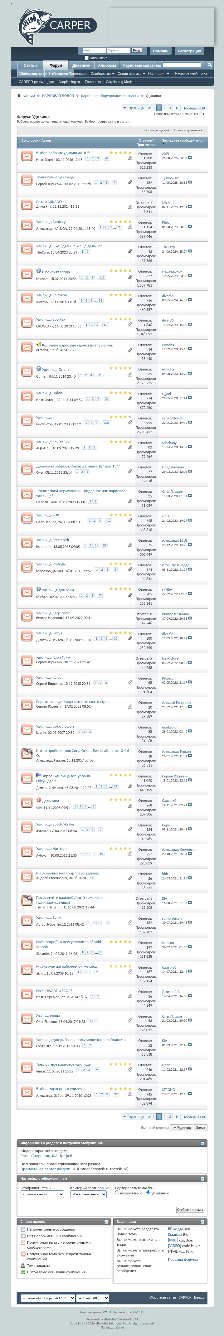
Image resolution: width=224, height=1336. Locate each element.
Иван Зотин (45, 159)
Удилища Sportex (50, 319)
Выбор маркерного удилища (60, 1088)
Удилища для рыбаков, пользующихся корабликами (81, 1039)
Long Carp (43, 1046)
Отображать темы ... (38, 1187)
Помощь (160, 51)
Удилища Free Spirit (52, 539)
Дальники (50, 800)
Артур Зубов (46, 924)
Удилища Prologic (51, 564)
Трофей (66, 1155)
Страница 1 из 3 (141, 107)
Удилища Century (51, 221)
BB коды (175, 1229)
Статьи (30, 65)
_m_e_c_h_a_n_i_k (51, 907)
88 (150, 731)
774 (149, 398)
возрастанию (129, 1192)
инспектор (44, 424)
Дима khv (43, 206)
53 (150, 1021)
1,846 (148, 325)
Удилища (44, 417)
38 (119, 227)
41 (107, 158)
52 (150, 1045)
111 (102, 277)
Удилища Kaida (48, 677)
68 (150, 682)
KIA (55, 1155)
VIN (39, 808)
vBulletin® (111, 1319)
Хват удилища (48, 1015)
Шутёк (41, 732)
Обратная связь (162, 1297)
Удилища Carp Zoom (53, 613)
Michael (42, 278)
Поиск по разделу (187, 130)
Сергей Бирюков (49, 683)
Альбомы (107, 65)
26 (107, 398)
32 (116, 1094)
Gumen (41, 376)
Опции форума (129, 73)
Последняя (194, 108)
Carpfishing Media (120, 82)
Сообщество (101, 73)
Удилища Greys (49, 633)
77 (150, 472)
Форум (56, 65)
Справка (60, 73)
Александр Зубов (49, 1095)
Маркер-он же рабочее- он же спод (66, 966)
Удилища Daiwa (49, 392)
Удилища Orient (55, 369)
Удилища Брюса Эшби (55, 726)
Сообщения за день (34, 73)
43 (150, 251)
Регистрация (189, 51)
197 (149, 947)
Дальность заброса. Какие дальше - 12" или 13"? (78, 466)
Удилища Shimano (51, 295)
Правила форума (183, 1259)
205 (149, 594)
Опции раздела (155, 130)
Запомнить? (96, 58)
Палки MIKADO (49, 201)
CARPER (185, 1297)
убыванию (157, 1192)
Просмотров (147, 145)
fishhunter (43, 546)
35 (150, 496)
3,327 (148, 276)
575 (149, 545)
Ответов (145, 140)
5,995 (148, 423)
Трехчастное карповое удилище (63, 1064)
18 (150, 756)
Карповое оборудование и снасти (110, 95)
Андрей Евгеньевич (51, 878)
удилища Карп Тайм (53, 657)
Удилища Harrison (51, 848)
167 (149, 972)
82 (150, 447)
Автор (46, 140)
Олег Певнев (46, 522)
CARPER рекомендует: (37, 82)
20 (104, 545)
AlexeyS (42, 302)
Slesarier (42, 953)
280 (149, 638)
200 (106, 423)
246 (149, 1069)
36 (150, 996)
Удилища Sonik (48, 917)
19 (101, 854)
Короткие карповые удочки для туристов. (77, 345)
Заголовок (30, 140)
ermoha (42, 350)
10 (115, 639)
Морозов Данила (49, 571)
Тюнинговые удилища (55, 177)
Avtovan (42, 831)
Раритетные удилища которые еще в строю (73, 701)
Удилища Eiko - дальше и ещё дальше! (69, 246)
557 (149, 854)
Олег (39, 472)
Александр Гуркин (50, 760)
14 (150, 349)
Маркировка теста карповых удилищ (67, 873)
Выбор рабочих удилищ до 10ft (63, 152)
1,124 (148, 227)
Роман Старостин (35, 1155)
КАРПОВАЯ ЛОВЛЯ (58, 95)
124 (149, 570)
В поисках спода (56, 271)
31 (100, 300)
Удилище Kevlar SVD (53, 441)
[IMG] (173, 1240)
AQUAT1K (43, 448)
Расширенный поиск (191, 73)
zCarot (119, 1327)
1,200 (148, 158)
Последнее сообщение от (182, 141)
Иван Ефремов (47, 997)
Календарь (78, 73)
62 (105, 325)
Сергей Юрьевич (49, 184)
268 (149, 805)
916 (149, 300)
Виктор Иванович (50, 618)
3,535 (148, 374)
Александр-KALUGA (51, 228)
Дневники (81, 65)
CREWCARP (44, 326)
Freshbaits (93, 82)
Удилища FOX (47, 515)
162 (149, 923)
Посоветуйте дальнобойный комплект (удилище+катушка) (69, 900)
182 (149, 183)
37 (115, 786)
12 (108, 521)
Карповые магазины (142, 65)
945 (149, 1094)
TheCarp (42, 252)
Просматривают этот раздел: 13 (48, 1168)
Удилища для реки (58, 590)
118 (101, 375)
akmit (40, 973)
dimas (40, 1071)
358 (149, 521)
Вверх (200, 1128)
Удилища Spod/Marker (55, 824)
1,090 (148, 780)
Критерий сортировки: (89, 1187)
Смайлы (175, 1234)
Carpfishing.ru (69, 82)
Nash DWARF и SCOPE (54, 990)
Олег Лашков (46, 502)
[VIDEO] (174, 1245)
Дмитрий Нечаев (49, 640)
